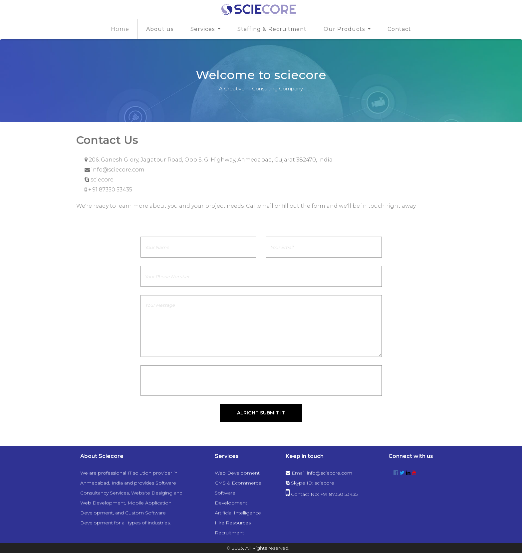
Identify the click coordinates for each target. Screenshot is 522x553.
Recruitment (229, 533)
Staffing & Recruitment (272, 29)
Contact (399, 29)
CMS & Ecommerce (238, 483)
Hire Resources (233, 523)
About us (159, 29)
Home (120, 29)
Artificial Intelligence (238, 513)
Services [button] (203, 29)
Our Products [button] (345, 29)
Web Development (237, 473)
